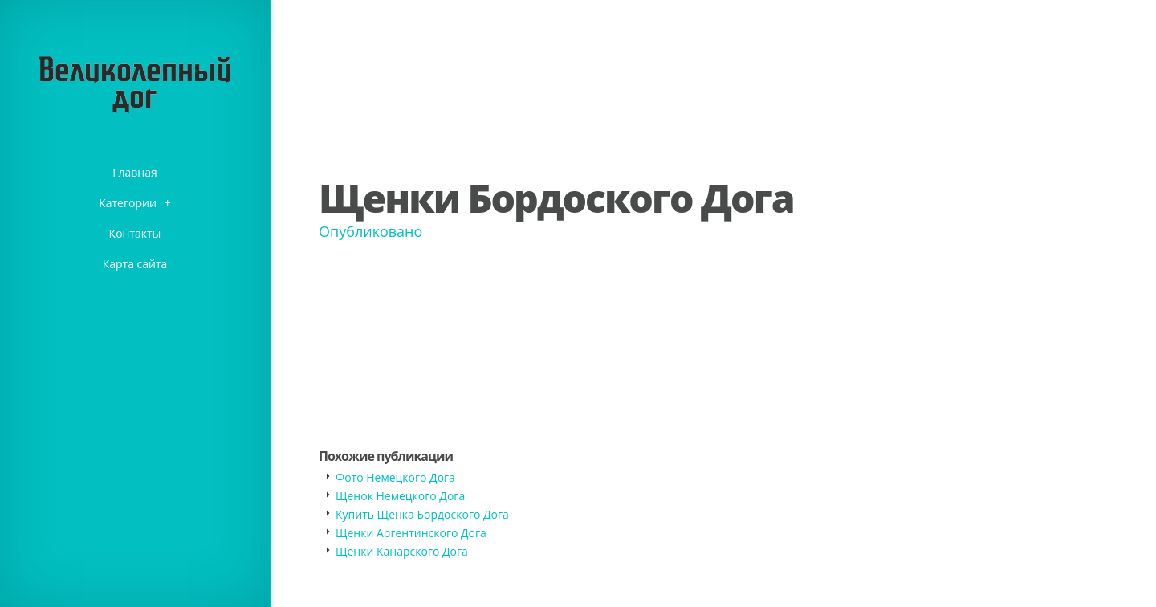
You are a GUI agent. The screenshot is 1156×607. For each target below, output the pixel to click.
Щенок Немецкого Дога (400, 495)
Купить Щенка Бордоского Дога (422, 514)
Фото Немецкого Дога (395, 477)
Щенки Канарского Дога (402, 551)
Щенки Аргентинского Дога (411, 532)
